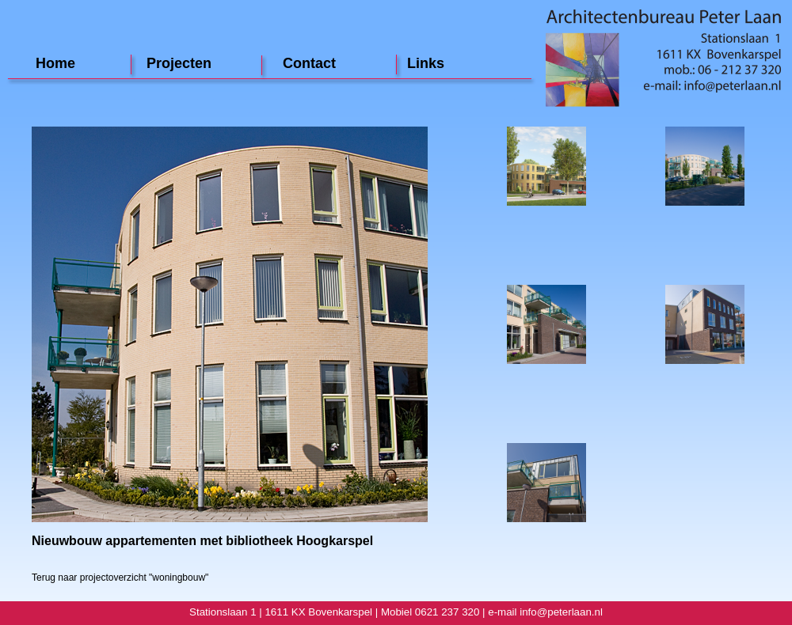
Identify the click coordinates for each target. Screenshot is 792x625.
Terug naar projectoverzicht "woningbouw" (120, 577)
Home (55, 63)
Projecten (179, 63)
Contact (309, 63)
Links (425, 63)
